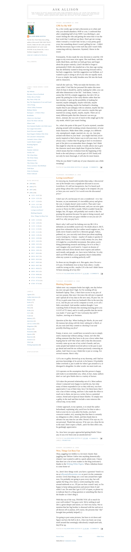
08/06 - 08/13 (35, 271)
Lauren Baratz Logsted (34, 142)
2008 (31, 186)
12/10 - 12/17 (35, 204)
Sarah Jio (30, 147)
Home (80, 536)
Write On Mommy (32, 171)
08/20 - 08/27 (35, 265)
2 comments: (94, 167)
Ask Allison (66, 9)
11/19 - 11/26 (35, 226)
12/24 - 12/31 (35, 198)
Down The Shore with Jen (35, 121)
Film (28, 308)
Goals (29, 316)
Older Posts (100, 536)
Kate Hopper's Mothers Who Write (37, 134)
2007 (31, 189)
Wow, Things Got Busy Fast (68, 451)
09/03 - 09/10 (35, 259)
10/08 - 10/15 (35, 244)
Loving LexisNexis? (64, 178)
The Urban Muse (32, 155)
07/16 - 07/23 (35, 280)
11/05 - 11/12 (35, 232)
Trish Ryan (30, 168)
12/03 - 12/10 (35, 220)
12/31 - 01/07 (35, 195)
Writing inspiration (33, 345)
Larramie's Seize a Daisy (34, 139)
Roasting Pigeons (32, 144)
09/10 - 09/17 (35, 256)
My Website (31, 91)
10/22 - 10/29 (35, 238)
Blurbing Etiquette (64, 284)
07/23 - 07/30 (35, 277)
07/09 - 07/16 (35, 283)
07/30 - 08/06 (35, 274)
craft (28, 305)
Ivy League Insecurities (34, 129)
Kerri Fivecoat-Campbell (34, 131)
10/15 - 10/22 (35, 241)
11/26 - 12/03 (35, 223)
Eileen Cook (31, 123)
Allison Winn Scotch (38, 36)
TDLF (29, 342)
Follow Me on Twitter (33, 97)
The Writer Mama (32, 158)
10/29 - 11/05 (35, 235)
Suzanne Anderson (32, 150)
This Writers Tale (32, 163)
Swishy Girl (30, 152)
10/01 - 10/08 (35, 247)
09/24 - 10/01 (35, 250)
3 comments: (95, 528)
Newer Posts (60, 536)
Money (29, 329)
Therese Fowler (32, 160)
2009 (31, 183)
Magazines (30, 326)
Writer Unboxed (32, 174)
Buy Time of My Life (33, 99)
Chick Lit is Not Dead (34, 118)
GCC (28, 313)
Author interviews (32, 297)
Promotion (66, 440)
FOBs (29, 310)
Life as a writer (31, 323)
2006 (31, 193)
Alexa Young (31, 105)
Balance (29, 300)
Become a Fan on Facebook (35, 94)
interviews (30, 321)
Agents (29, 294)
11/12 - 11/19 (35, 229)
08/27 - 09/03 (35, 262)
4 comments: (94, 438)
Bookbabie (30, 115)
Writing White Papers (75, 464)
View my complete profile (37, 55)
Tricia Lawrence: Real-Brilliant (36, 166)
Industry (29, 318)
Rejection (30, 337)
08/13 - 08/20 (35, 268)
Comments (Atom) (70, 541)
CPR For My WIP (64, 26)
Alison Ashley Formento (34, 107)
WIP (79, 31)
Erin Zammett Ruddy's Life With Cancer (39, 126)
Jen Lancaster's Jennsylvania (36, 136)
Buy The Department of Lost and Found (39, 102)
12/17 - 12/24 (35, 201)
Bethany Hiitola (32, 110)
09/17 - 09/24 (35, 253)
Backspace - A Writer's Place (36, 113)
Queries (29, 334)
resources (30, 339)
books (29, 302)
